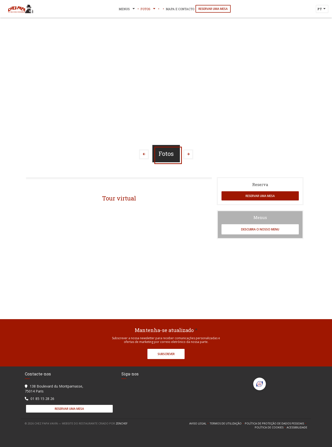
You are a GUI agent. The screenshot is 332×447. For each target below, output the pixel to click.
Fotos (148, 8)
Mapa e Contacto (180, 9)
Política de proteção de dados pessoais (276, 423)
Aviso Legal (199, 423)
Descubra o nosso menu (260, 229)
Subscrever (166, 354)
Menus (127, 8)
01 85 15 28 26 (42, 398)
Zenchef (122, 423)
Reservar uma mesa (213, 9)
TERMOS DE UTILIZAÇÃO (227, 423)
